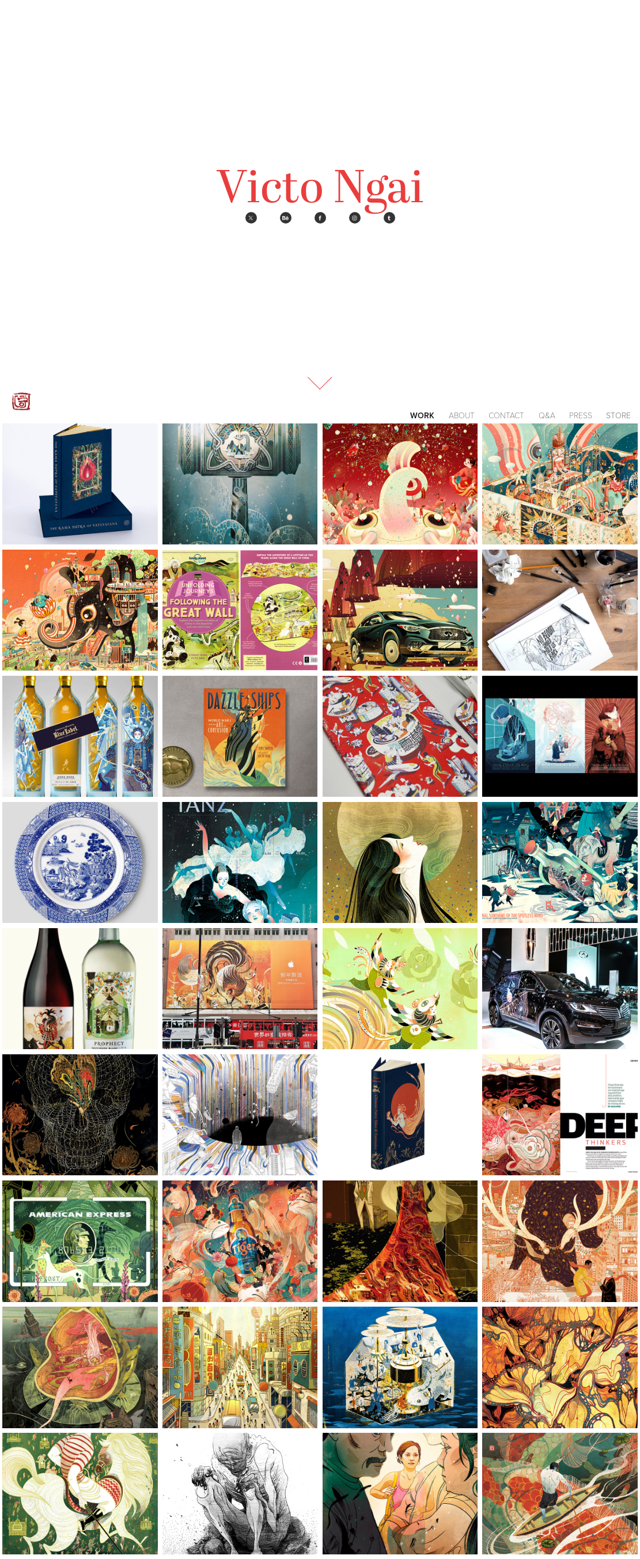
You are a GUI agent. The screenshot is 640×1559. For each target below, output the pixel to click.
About (462, 415)
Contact (506, 415)
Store (618, 415)
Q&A (547, 415)
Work (422, 415)
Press (580, 415)
